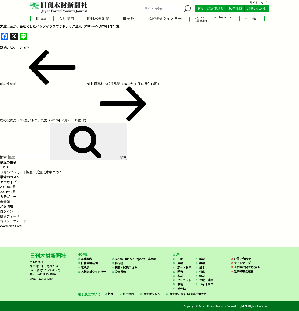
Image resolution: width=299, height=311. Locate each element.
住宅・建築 (206, 280)
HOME (83, 254)
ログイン (6, 211)
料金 (110, 294)
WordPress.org (11, 226)
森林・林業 (184, 267)
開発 (180, 271)
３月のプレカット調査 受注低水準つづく (31, 172)
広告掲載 (235, 8)
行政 (202, 271)
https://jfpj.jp (45, 278)
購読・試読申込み (211, 8)
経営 (202, 267)
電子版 (85, 267)
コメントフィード (13, 221)
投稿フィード (10, 216)
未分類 (5, 201)
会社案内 (86, 259)
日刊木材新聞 (89, 263)
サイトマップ (258, 2)
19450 (4, 167)
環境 (180, 284)
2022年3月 (8, 187)
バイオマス (206, 284)
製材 (202, 259)
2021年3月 (8, 192)
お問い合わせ (257, 8)
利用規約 (128, 294)
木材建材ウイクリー (93, 271)
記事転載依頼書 (243, 271)
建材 (202, 276)
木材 (180, 276)
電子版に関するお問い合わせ (187, 294)
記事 (176, 254)
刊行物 (119, 263)
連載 (180, 263)
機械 (202, 263)
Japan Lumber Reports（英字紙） (137, 259)
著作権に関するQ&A (247, 267)
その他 (181, 288)
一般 (180, 259)
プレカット (184, 280)
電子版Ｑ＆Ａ (151, 294)
